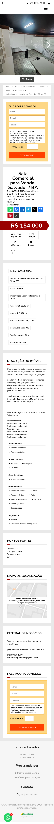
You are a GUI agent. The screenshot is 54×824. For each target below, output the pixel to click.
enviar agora (27, 157)
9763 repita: (17, 720)
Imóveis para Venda (27, 775)
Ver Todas (27, 79)
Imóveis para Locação (27, 779)
